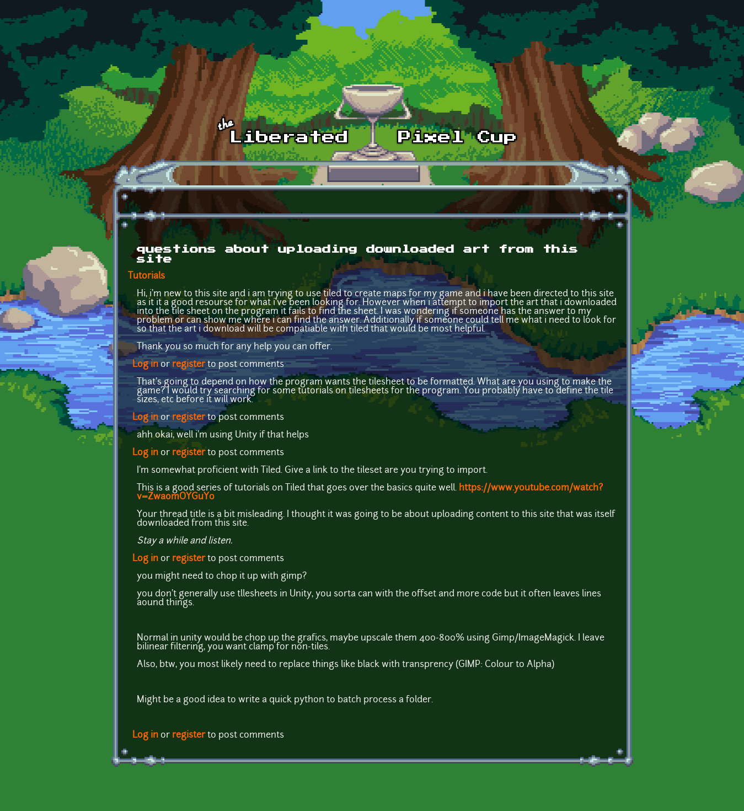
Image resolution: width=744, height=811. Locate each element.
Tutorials (146, 276)
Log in (145, 364)
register (188, 364)
